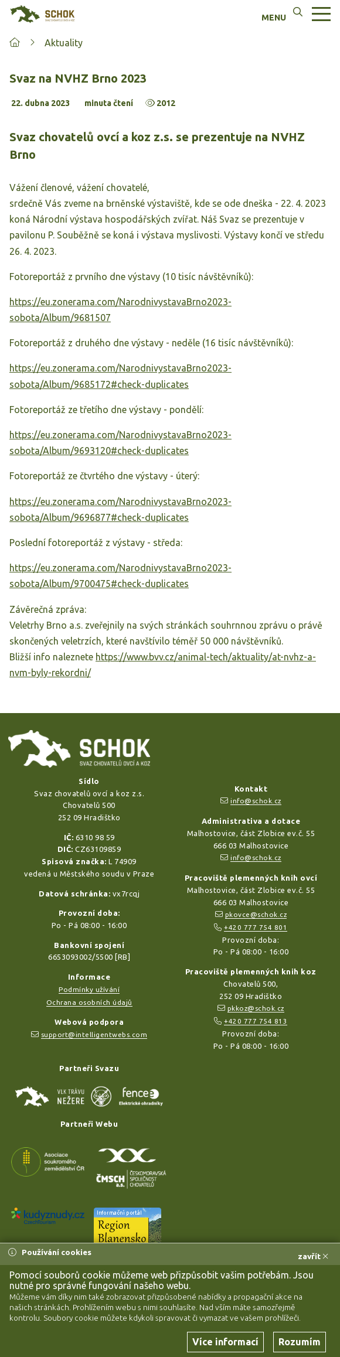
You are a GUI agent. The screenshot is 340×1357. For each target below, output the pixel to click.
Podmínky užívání (89, 989)
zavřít (313, 1256)
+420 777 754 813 (255, 1021)
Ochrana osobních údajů (89, 1002)
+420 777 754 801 (255, 927)
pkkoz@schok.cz (255, 1008)
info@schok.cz (255, 800)
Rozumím (299, 1341)
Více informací (225, 1341)
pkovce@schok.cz (256, 914)
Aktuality (64, 42)
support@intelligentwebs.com (94, 1034)
